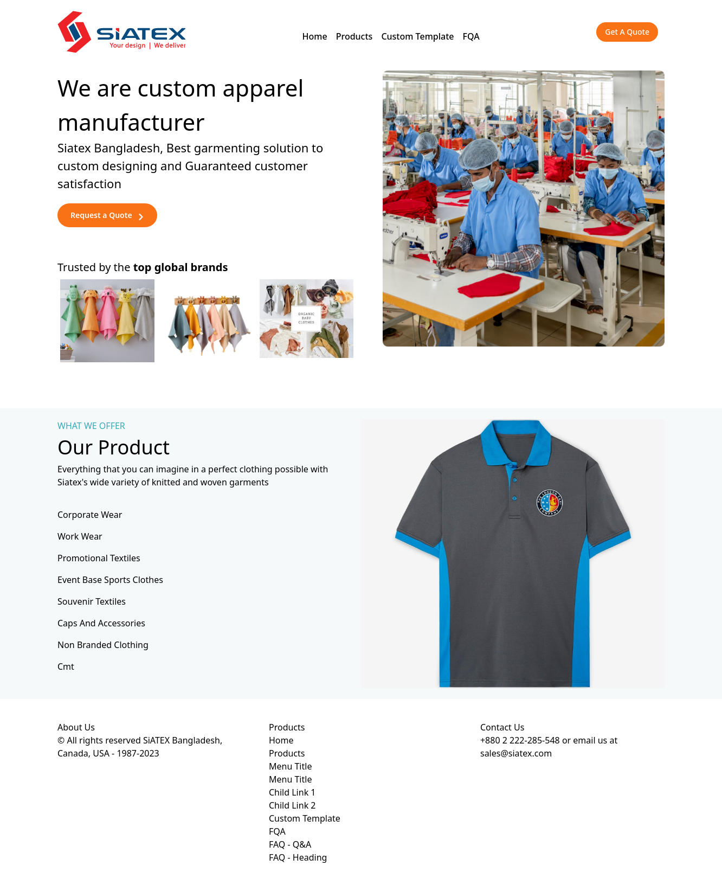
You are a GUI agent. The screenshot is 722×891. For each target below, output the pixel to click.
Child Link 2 (292, 805)
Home (314, 36)
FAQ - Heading (298, 857)
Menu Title (290, 766)
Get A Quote (627, 32)
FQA (471, 36)
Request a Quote (107, 215)
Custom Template (417, 36)
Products (354, 36)
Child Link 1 (292, 792)
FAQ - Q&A (290, 844)
